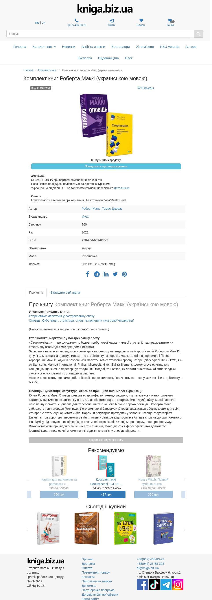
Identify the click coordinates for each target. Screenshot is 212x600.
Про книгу (36, 292)
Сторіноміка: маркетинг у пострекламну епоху (62, 316)
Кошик (171, 23)
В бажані (145, 88)
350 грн (153, 494)
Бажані (141, 23)
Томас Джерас (112, 208)
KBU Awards (169, 46)
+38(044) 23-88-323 (150, 563)
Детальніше (122, 188)
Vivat (85, 216)
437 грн (106, 494)
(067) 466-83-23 (76, 23)
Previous (27, 528)
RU (37, 22)
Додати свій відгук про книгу (106, 439)
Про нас (87, 559)
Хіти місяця (145, 46)
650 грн (59, 494)
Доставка (88, 563)
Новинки (68, 46)
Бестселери (120, 46)
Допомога (89, 585)
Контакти (88, 577)
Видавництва (108, 58)
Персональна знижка (97, 581)
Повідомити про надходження (106, 166)
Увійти (112, 23)
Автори (191, 46)
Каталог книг (44, 46)
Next (185, 528)
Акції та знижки (93, 46)
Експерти (84, 58)
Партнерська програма (98, 590)
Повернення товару (96, 572)
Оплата (87, 568)
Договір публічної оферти (100, 594)
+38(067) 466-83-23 (150, 559)
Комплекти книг (47, 70)
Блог (128, 58)
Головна (19, 46)
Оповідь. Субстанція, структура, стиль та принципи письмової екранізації (81, 320)
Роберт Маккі (91, 208)
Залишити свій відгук (66, 292)
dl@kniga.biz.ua (148, 568)
